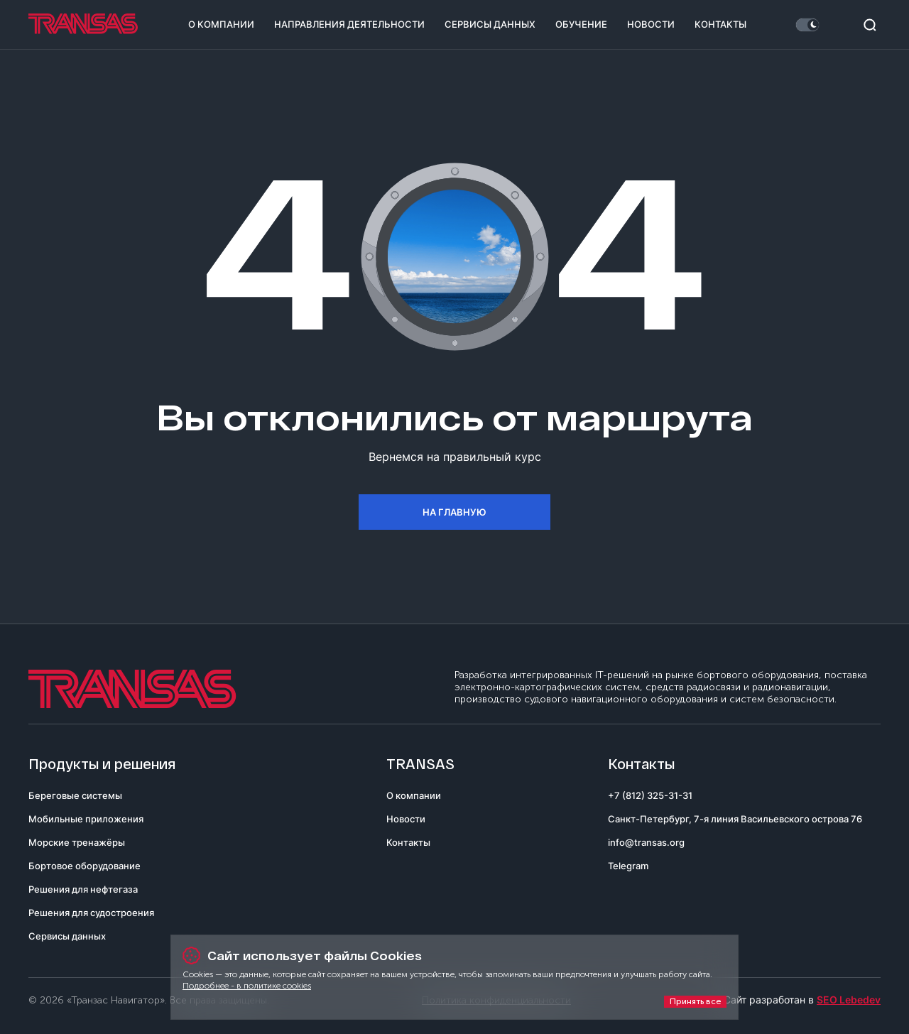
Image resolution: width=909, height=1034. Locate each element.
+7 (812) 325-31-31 (650, 795)
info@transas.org (646, 842)
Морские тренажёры (76, 842)
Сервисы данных (490, 24)
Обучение (581, 24)
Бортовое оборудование (84, 865)
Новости (651, 24)
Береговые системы (75, 795)
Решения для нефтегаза (83, 889)
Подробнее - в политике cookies (247, 986)
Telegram (628, 865)
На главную (454, 512)
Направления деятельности (349, 24)
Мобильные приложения (85, 819)
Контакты (720, 24)
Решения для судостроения (91, 912)
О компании (221, 24)
